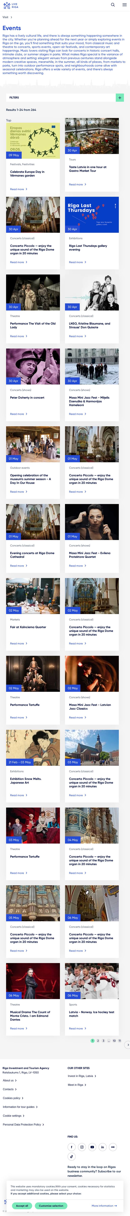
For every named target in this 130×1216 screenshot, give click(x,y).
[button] (112, 5)
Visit (5, 17)
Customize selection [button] (51, 1205)
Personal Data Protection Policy (24, 1125)
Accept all (22, 1205)
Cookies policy (14, 1098)
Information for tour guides (21, 1107)
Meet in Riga (78, 1085)
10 (114, 1040)
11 (120, 1040)
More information (105, 1206)
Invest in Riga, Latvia (83, 1076)
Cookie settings (14, 1116)
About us (10, 1080)
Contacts (10, 1089)
